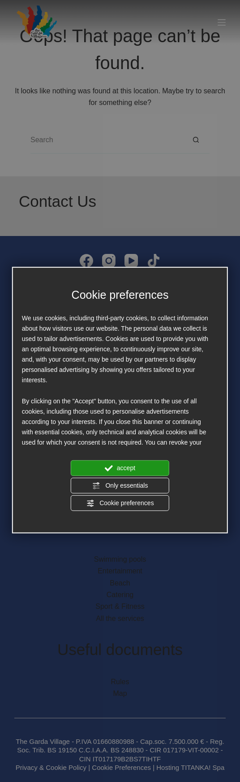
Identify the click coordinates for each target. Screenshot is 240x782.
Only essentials (120, 486)
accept (120, 468)
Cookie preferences (120, 503)
